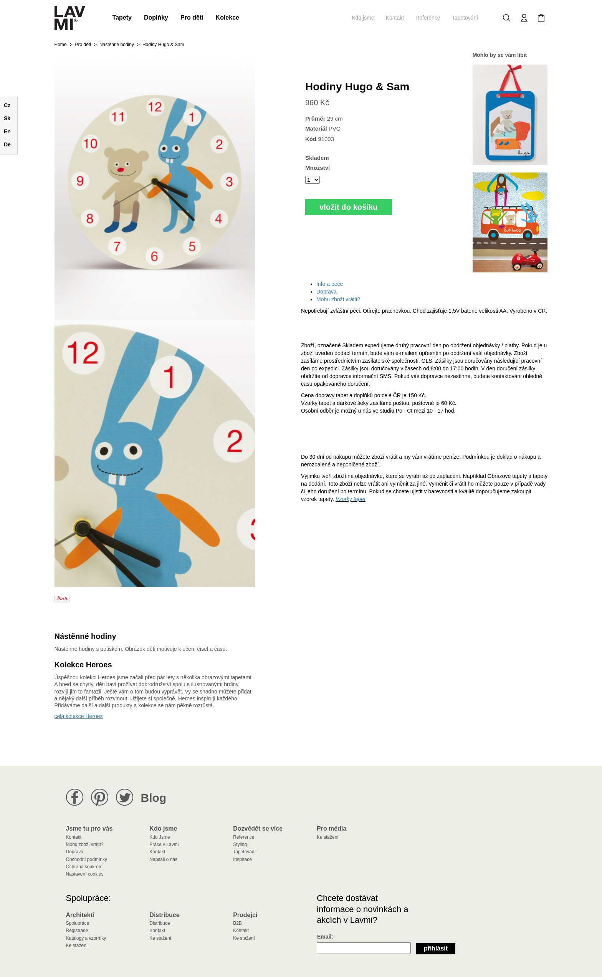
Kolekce (227, 17)
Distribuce (159, 923)
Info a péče (329, 284)
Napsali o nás (163, 859)
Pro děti (191, 17)
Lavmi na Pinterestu (99, 797)
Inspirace (242, 859)
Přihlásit (436, 948)
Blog (154, 797)
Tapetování (465, 18)
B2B (237, 923)
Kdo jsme (363, 18)
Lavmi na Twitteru (124, 797)
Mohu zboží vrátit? (338, 299)
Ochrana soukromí (85, 866)
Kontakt (395, 18)
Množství (317, 167)
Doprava (326, 292)
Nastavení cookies (85, 874)
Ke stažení (328, 837)
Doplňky (156, 17)
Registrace (77, 930)
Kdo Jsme (159, 837)
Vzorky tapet (351, 499)
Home (61, 44)
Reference (427, 18)
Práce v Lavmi (164, 844)
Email (324, 937)
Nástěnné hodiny (116, 44)
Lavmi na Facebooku (74, 797)
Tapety (122, 17)
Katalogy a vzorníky (86, 938)
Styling (240, 844)
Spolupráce (77, 923)
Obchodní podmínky (86, 859)
